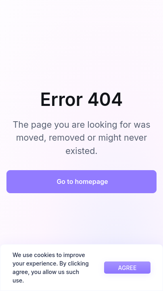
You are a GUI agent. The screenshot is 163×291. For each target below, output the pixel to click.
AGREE (127, 267)
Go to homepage (82, 181)
